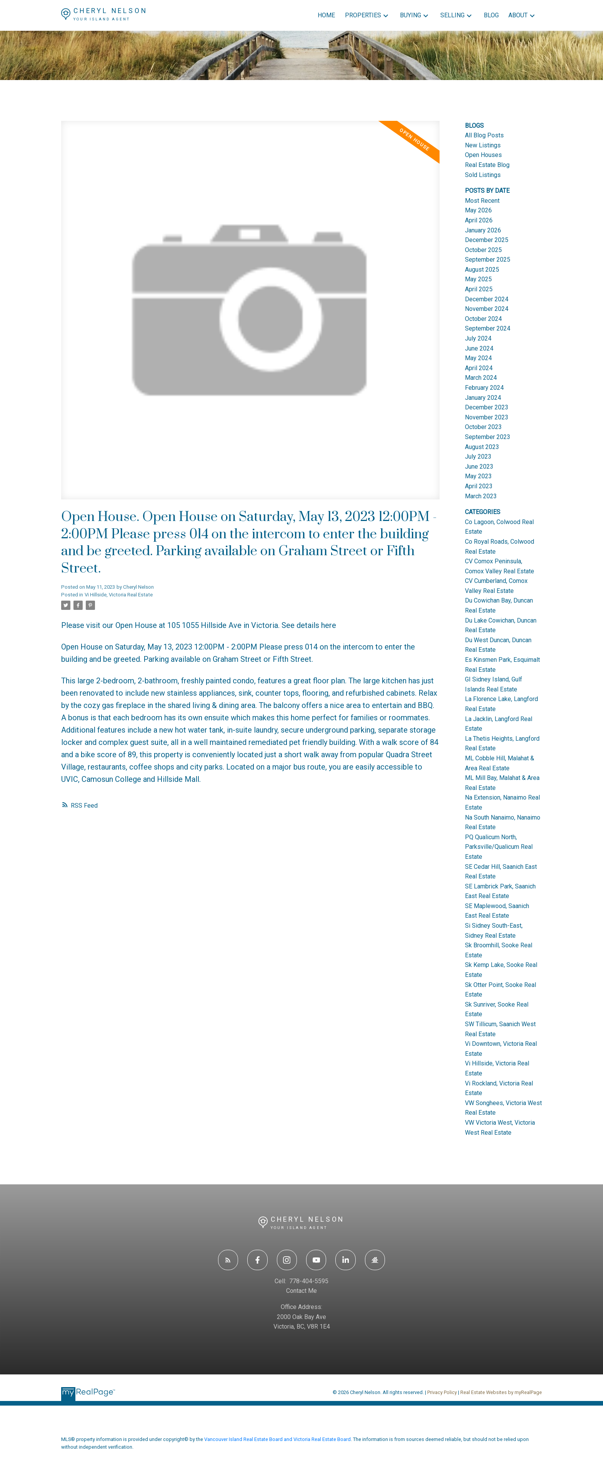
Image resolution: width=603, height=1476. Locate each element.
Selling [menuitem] (452, 15)
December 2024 (486, 299)
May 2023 (478, 476)
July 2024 (478, 338)
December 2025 (486, 240)
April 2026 (479, 220)
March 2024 (481, 377)
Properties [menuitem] (363, 15)
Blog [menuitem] (491, 15)
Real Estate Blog (487, 165)
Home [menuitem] (326, 15)
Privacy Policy (442, 1392)
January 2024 (483, 397)
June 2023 (479, 466)
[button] (228, 1260)
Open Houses (483, 155)
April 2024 (479, 368)
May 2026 (478, 210)
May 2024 (478, 358)
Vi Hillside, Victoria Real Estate (119, 595)
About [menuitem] (518, 15)
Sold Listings (483, 175)
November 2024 (486, 308)
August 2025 (482, 269)
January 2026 (483, 230)
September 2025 (487, 259)
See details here (309, 625)
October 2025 (483, 250)
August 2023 (482, 447)
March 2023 (481, 496)
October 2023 (483, 427)
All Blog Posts (484, 135)
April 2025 (479, 289)
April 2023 (479, 486)
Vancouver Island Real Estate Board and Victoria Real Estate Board (277, 1439)
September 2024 (487, 328)
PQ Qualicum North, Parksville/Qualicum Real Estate (499, 846)
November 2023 (486, 417)
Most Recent (482, 200)
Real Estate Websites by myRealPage (501, 1392)
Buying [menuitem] (410, 15)
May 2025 (478, 279)
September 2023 (487, 437)
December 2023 (486, 407)
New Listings (483, 145)
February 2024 (484, 387)
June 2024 (479, 348)
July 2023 (478, 456)
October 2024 (483, 318)
